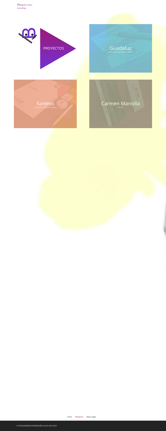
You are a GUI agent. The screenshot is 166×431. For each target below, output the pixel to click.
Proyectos (79, 417)
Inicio (69, 417)
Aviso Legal (91, 417)
